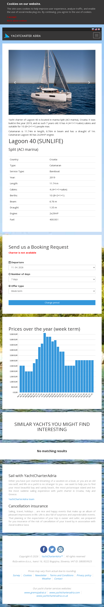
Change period (52, 302)
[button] (15, 82)
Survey (16, 575)
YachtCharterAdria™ (52, 556)
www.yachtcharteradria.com (64, 592)
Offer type (16, 285)
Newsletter (40, 575)
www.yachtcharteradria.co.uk (52, 595)
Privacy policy (84, 575)
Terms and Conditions (61, 575)
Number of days (19, 274)
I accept (12, 16)
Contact (58, 578)
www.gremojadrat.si (35, 592)
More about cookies (17, 20)
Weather (46, 578)
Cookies (27, 575)
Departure (16, 262)
